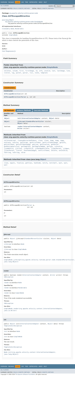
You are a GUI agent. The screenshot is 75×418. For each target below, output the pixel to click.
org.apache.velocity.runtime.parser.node (23, 13)
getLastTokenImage (23, 144)
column (15, 71)
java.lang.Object (8, 20)
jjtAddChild (8, 148)
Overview (4, 2)
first (21, 71)
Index (41, 2)
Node (12, 29)
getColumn (24, 142)
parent (18, 73)
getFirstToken (35, 142)
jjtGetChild (28, 148)
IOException (8, 277)
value (23, 152)
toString (7, 152)
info (41, 71)
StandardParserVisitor (35, 121)
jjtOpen (66, 148)
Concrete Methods (41, 110)
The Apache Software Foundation (25, 374)
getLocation (44, 144)
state (37, 73)
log (13, 73)
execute (15, 142)
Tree (26, 2)
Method (27, 8)
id (36, 71)
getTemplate (26, 146)
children (7, 71)
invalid (47, 71)
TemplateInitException (13, 326)
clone (40, 140)
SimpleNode (13, 35)
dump (52, 140)
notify (45, 163)
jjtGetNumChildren (42, 148)
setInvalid (63, 150)
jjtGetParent (56, 148)
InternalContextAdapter (31, 118)
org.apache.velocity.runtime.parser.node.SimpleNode (24, 21)
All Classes (5, 5)
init (19, 118)
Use (22, 2)
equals (12, 163)
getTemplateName (38, 146)
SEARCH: (51, 6)
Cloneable (6, 29)
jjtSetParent (9, 150)
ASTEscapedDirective (12, 94)
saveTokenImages (30, 150)
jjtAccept (21, 121)
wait (60, 163)
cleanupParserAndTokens (27, 140)
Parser (23, 97)
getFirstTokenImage (50, 142)
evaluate (7, 142)
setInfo (54, 150)
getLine (35, 144)
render (20, 126)
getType (50, 146)
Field (15, 8)
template (44, 73)
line (68, 71)
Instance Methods (24, 110)
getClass (28, 163)
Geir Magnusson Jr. (9, 51)
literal (7, 73)
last (53, 71)
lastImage (61, 71)
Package (11, 2)
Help (45, 2)
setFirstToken (43, 150)
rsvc (31, 73)
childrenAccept (10, 140)
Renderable (19, 29)
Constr (20, 8)
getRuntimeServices (11, 146)
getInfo (63, 142)
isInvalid (58, 146)
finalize (20, 163)
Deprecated (33, 2)
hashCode (37, 163)
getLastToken (9, 144)
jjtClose (18, 148)
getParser (55, 144)
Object (6, 118)
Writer (20, 128)
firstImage (29, 71)
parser (25, 73)
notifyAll (53, 163)
